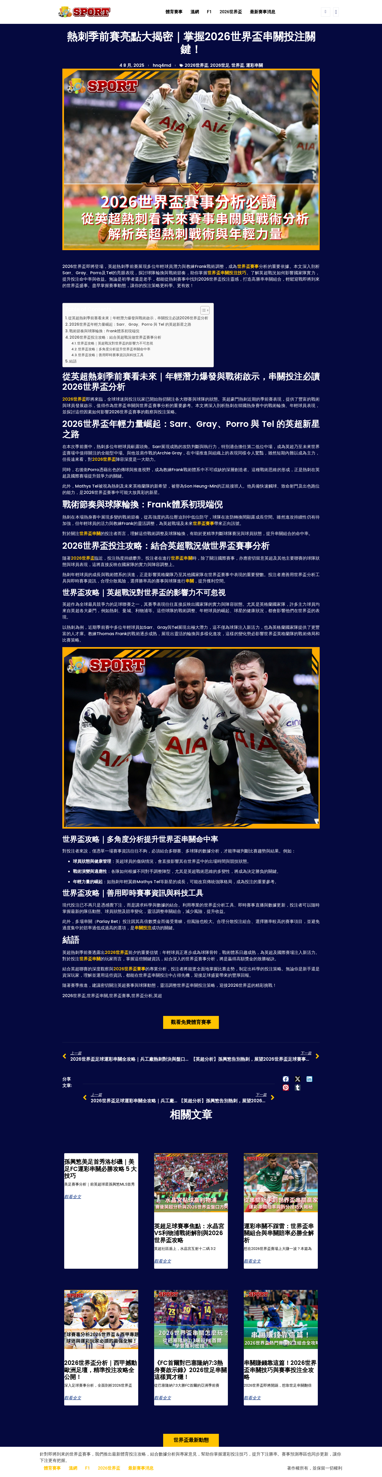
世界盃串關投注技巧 (226, 273)
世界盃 (237, 65)
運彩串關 (254, 65)
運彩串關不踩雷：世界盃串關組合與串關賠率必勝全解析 (279, 1233)
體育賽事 (174, 11)
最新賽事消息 (262, 11)
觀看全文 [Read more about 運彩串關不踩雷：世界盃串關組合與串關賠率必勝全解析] (252, 1261)
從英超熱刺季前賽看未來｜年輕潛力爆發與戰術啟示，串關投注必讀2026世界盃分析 (138, 318)
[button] (286, 1079)
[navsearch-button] (325, 12)
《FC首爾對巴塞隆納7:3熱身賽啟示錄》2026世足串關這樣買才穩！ (190, 1370)
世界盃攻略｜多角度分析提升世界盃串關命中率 (114, 349)
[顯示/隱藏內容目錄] (202, 310)
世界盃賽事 (248, 266)
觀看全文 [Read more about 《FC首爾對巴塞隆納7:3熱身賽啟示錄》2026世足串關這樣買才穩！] (162, 1398)
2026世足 (219, 65)
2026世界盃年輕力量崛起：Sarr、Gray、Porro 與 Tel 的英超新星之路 (130, 324)
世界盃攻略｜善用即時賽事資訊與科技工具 (111, 354)
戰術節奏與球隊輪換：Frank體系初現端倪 (104, 331)
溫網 (194, 11)
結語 (73, 361)
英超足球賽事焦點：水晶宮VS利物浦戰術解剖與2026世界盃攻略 (189, 1233)
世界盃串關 (90, 533)
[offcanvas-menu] (336, 11)
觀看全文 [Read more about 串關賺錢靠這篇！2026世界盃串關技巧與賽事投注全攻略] (252, 1398)
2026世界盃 (231, 11)
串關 (189, 581)
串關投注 (142, 928)
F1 (209, 11)
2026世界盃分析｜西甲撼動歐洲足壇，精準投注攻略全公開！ (100, 1370)
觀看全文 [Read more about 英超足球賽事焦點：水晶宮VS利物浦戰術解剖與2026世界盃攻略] (162, 1261)
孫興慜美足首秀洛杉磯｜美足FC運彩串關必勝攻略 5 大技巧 (100, 1169)
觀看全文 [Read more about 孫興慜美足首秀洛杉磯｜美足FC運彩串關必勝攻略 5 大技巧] (72, 1197)
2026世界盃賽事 (129, 969)
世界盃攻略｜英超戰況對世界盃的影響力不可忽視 (115, 343)
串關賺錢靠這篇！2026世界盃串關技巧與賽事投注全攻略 (280, 1370)
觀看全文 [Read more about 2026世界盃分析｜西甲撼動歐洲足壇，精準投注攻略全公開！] (72, 1398)
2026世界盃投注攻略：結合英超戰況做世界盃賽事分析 (115, 337)
